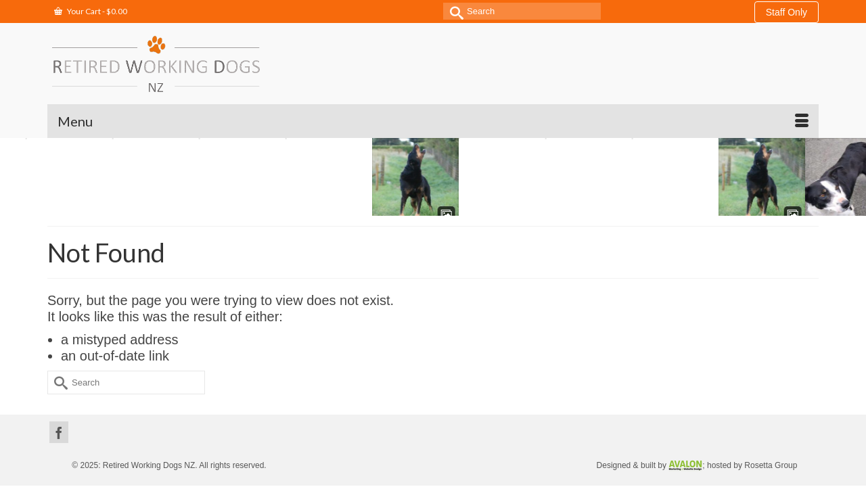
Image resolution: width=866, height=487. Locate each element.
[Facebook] (58, 398)
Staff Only (786, 12)
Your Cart (90, 11)
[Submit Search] (453, 11)
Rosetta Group (770, 431)
